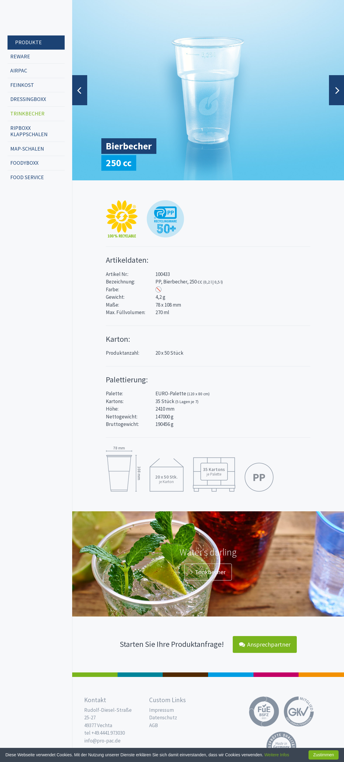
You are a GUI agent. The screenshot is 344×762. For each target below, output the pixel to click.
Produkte (28, 42)
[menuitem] (36, 42)
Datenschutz (163, 717)
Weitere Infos (276, 754)
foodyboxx (24, 162)
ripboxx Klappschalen (29, 131)
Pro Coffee (185, 674)
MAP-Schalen (27, 148)
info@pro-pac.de (102, 740)
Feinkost (22, 84)
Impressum (161, 710)
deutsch (13, 197)
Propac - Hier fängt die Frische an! (30, 17)
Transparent (158, 289)
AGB (153, 725)
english (22, 197)
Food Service (27, 177)
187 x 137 (140, 674)
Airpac (18, 70)
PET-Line (321, 674)
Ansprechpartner (264, 644)
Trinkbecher (27, 113)
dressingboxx (28, 99)
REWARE (20, 56)
